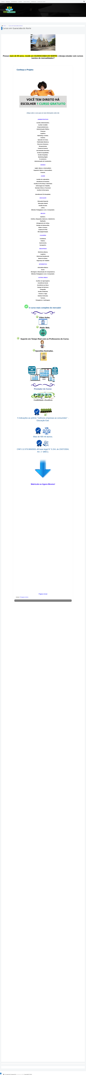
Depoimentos (14, 1)
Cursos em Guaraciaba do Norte (16, 25)
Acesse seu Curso (41, 1)
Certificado (33, 1)
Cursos (2, 1)
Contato (20, 1)
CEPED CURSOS (26, 1)
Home (4, 25)
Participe (8, 1)
